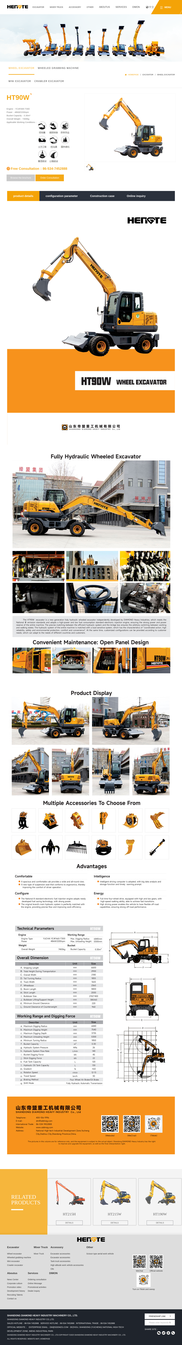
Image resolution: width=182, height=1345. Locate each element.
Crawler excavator (49, 81)
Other (90, 7)
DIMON (136, 7)
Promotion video (14, 1287)
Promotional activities (37, 1287)
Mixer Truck (56, 7)
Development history (16, 1291)
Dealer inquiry (34, 1291)
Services (121, 7)
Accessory (75, 7)
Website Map (33, 1339)
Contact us (11, 1298)
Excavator (38, 7)
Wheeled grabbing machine (58, 68)
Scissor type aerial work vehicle (100, 1254)
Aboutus (104, 7)
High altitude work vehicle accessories (67, 1265)
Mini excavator (20, 81)
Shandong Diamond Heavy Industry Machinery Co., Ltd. (33, 1335)
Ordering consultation (37, 1279)
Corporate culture (14, 1283)
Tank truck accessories (60, 1261)
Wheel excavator (22, 68)
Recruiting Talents (15, 1295)
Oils (52, 1269)
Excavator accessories (60, 1254)
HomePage (133, 75)
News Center (12, 1279)
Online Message (35, 1283)
